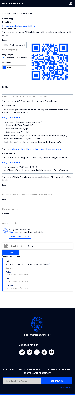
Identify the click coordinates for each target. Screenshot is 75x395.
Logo (4, 40)
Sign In (12, 232)
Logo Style (7, 54)
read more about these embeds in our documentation (35, 149)
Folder (5, 185)
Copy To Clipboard (11, 117)
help (21, 246)
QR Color (6, 62)
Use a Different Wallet (19, 236)
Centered (9, 57)
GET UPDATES (57, 381)
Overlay (23, 57)
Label (5, 86)
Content (6, 213)
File (4, 199)
